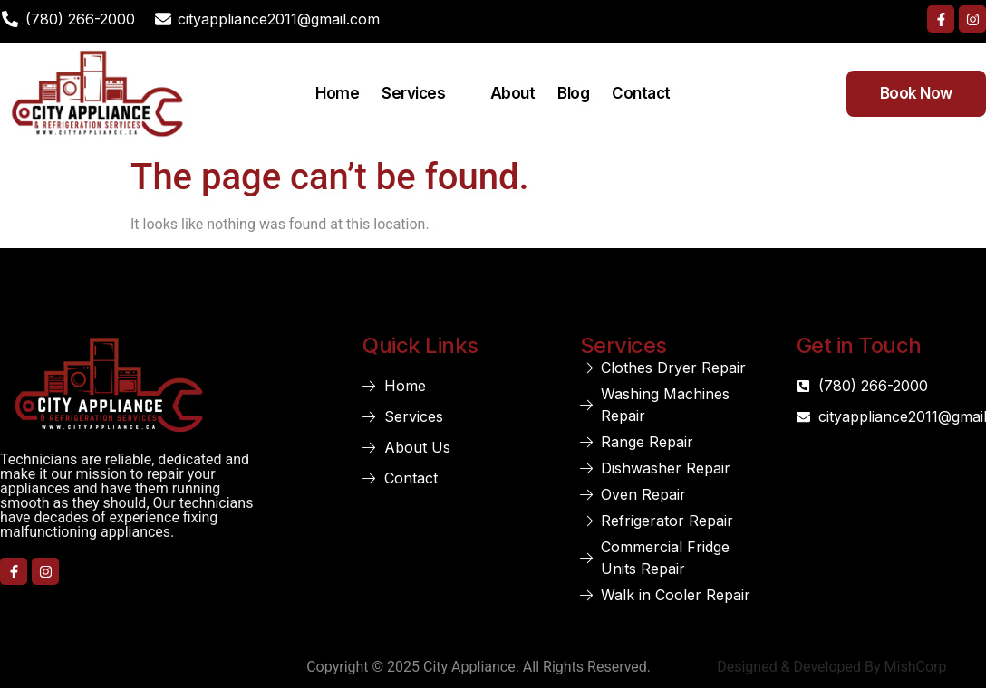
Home (337, 93)
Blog (573, 93)
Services (425, 93)
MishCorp (915, 666)
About (513, 93)
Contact (641, 93)
